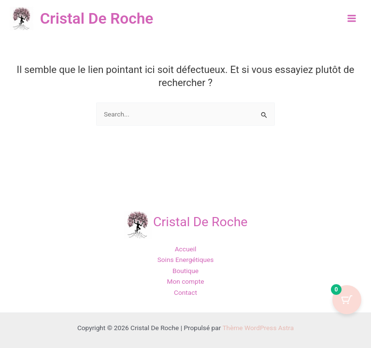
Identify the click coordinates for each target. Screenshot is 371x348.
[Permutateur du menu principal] (351, 18)
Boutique (185, 271)
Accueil (186, 249)
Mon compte (185, 281)
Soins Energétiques (185, 259)
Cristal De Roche (99, 18)
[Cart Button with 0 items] (346, 299)
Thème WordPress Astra (258, 328)
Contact (185, 292)
